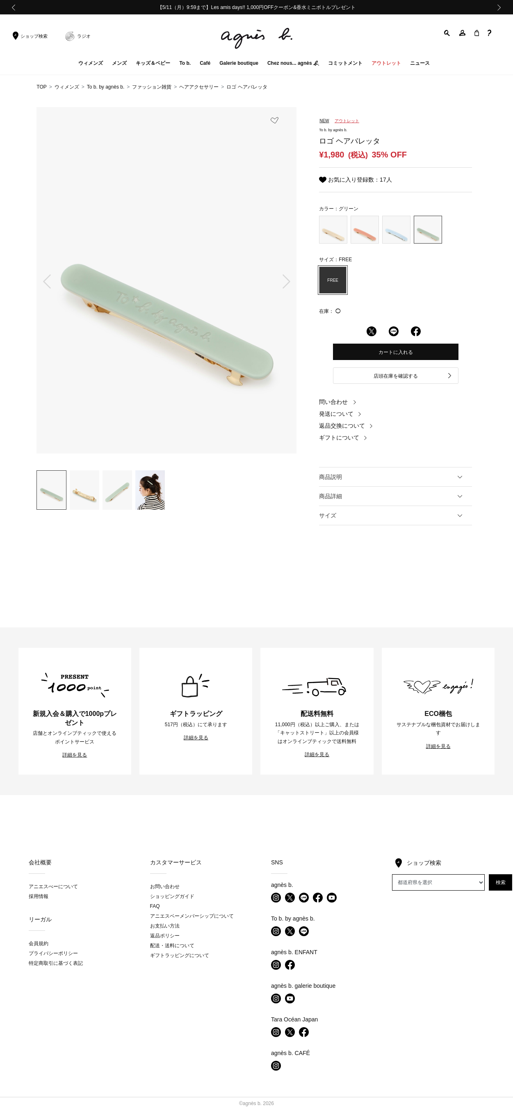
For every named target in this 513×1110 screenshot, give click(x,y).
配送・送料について (172, 945)
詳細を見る (74, 755)
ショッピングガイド (172, 896)
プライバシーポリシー (53, 953)
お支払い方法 (165, 926)
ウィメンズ (67, 87)
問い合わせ (338, 402)
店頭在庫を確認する (413, 376)
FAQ (155, 906)
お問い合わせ (165, 886)
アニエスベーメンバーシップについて (192, 916)
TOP (41, 87)
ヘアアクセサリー (199, 87)
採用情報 (38, 896)
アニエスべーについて (53, 886)
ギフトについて (343, 437)
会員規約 (38, 943)
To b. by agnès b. (105, 87)
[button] (447, 33)
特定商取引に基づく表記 (56, 963)
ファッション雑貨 (151, 87)
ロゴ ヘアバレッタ (246, 87)
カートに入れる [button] (395, 352)
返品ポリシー (165, 936)
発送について (340, 413)
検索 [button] (501, 882)
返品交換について (346, 425)
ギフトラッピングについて (179, 955)
